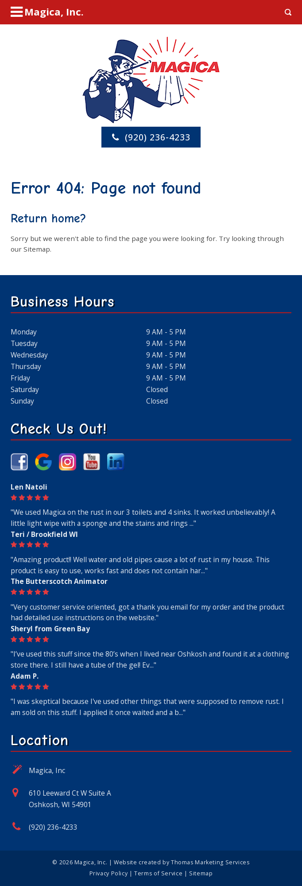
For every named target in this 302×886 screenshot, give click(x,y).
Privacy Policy (108, 873)
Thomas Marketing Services (210, 862)
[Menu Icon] (47, 11)
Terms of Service (158, 873)
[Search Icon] (288, 12)
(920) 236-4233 (53, 827)
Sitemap (36, 249)
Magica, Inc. (90, 862)
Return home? (48, 218)
